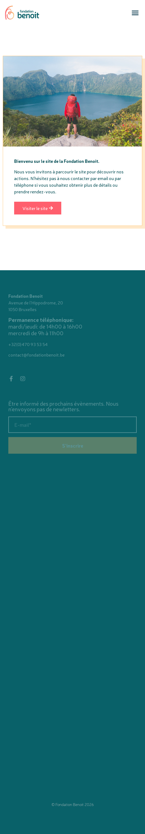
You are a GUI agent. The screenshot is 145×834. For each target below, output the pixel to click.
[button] (135, 12)
